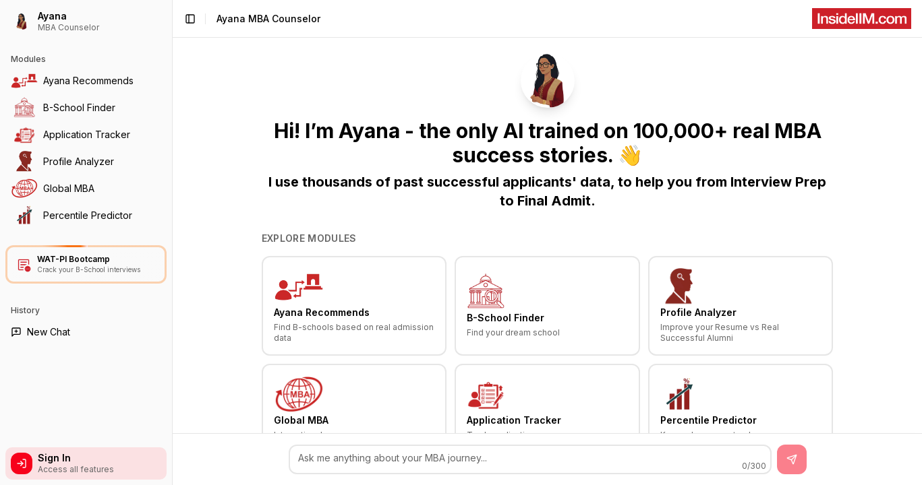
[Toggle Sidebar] (172, 242)
